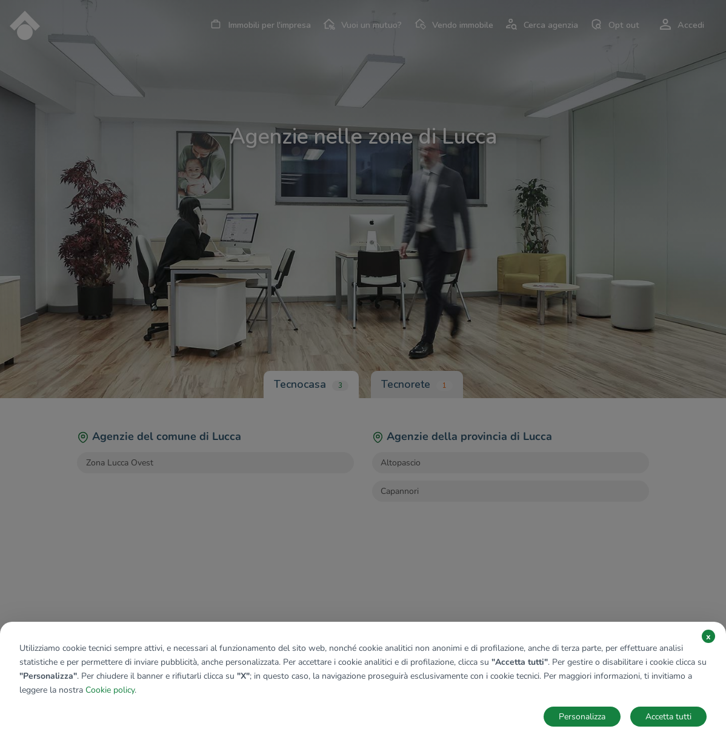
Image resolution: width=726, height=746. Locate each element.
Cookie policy (110, 690)
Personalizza (582, 716)
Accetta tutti (668, 716)
